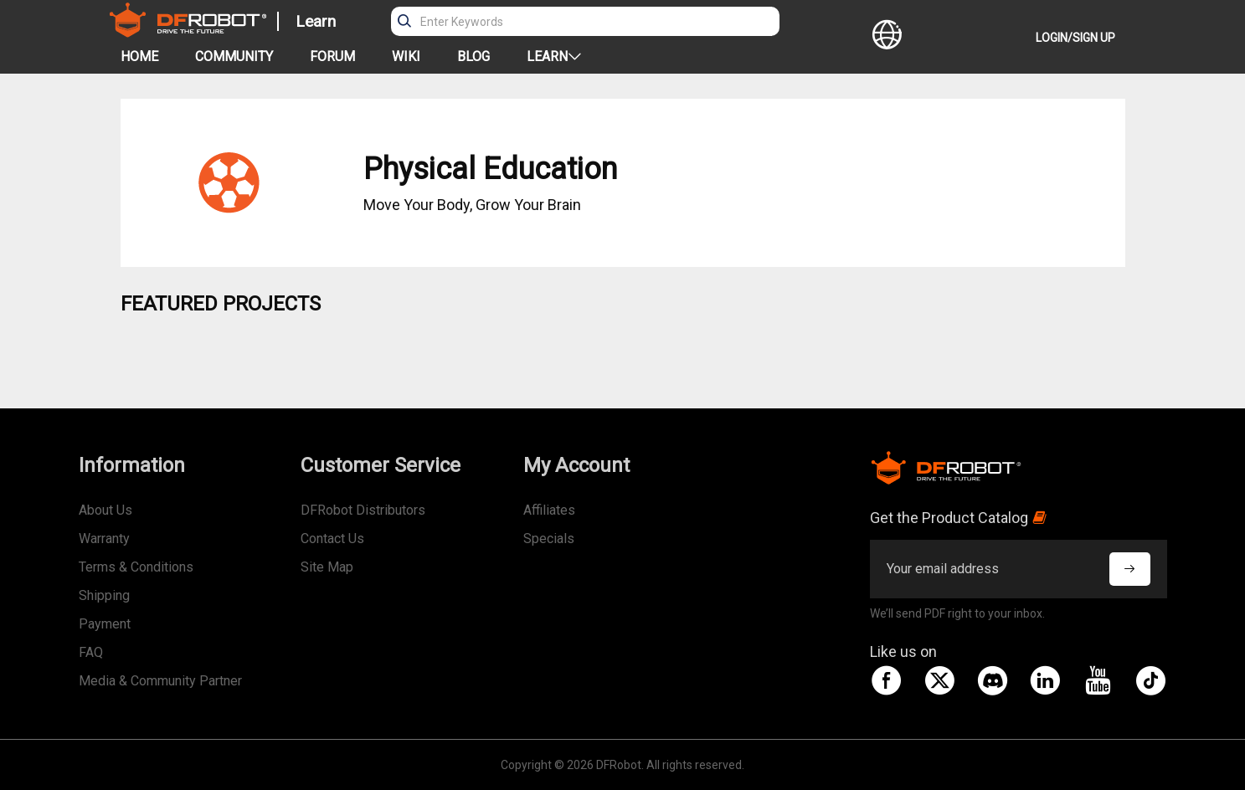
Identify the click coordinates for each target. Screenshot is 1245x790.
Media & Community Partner (160, 681)
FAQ (91, 652)
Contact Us (332, 538)
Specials (548, 538)
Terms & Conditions (136, 567)
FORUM (332, 56)
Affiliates (549, 510)
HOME (139, 56)
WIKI (406, 56)
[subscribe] (1129, 569)
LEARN (554, 56)
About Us (105, 510)
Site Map (327, 567)
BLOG (473, 56)
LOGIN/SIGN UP (1075, 37)
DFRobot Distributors (363, 510)
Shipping (104, 595)
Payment (105, 624)
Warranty (104, 538)
